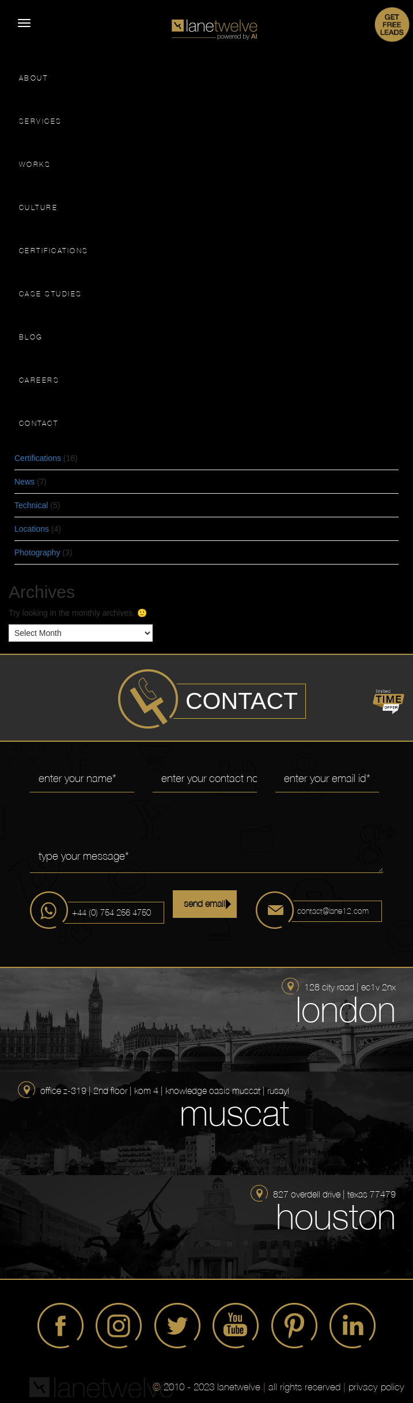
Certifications (37, 458)
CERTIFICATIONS (54, 251)
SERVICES (40, 121)
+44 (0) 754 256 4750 (111, 912)
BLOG (31, 337)
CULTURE (38, 208)
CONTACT (39, 424)
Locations (31, 528)
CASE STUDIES (50, 294)
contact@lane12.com (333, 911)
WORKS (35, 165)
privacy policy (376, 1387)
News (24, 481)
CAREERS (39, 380)
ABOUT (33, 78)
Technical (31, 505)
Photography (37, 552)
